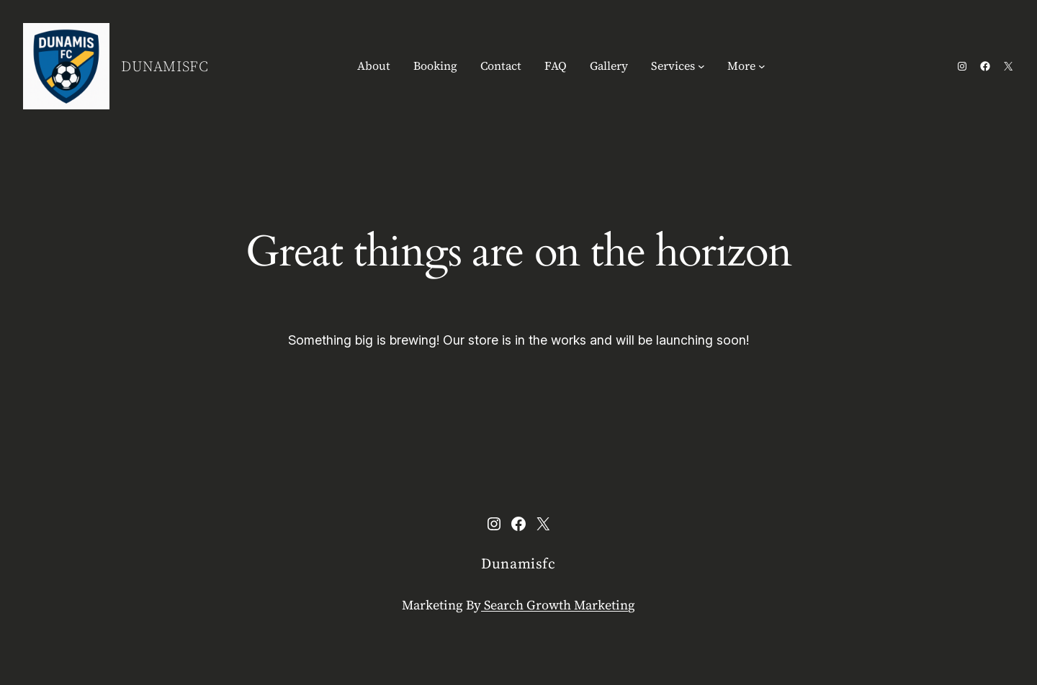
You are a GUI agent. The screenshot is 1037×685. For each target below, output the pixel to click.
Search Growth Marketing (558, 605)
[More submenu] (762, 66)
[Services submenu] (701, 66)
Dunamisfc (164, 66)
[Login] (801, 66)
